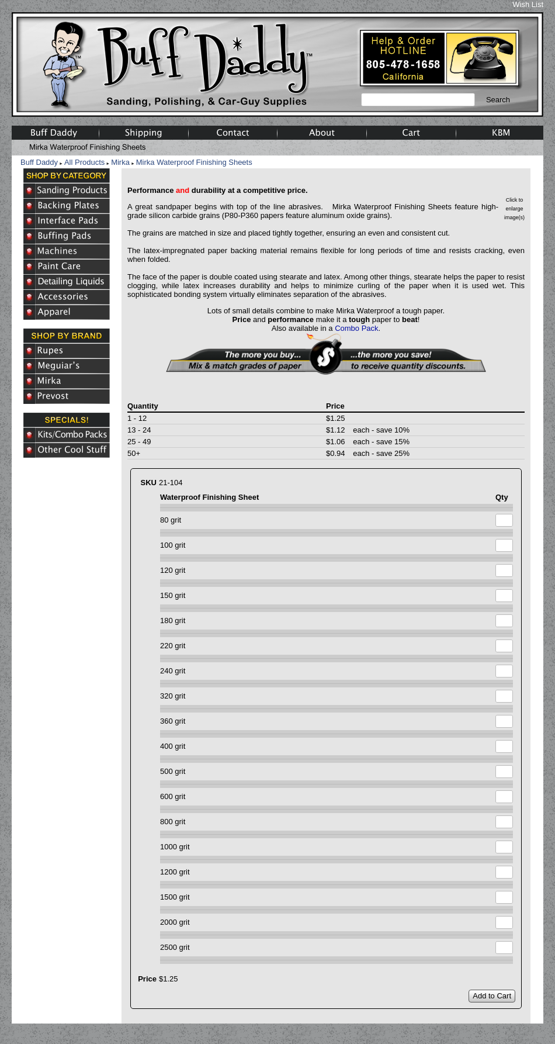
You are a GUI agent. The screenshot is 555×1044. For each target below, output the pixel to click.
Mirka (120, 162)
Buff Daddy (39, 162)
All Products (84, 162)
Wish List (527, 4)
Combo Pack (356, 328)
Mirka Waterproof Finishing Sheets (194, 162)
